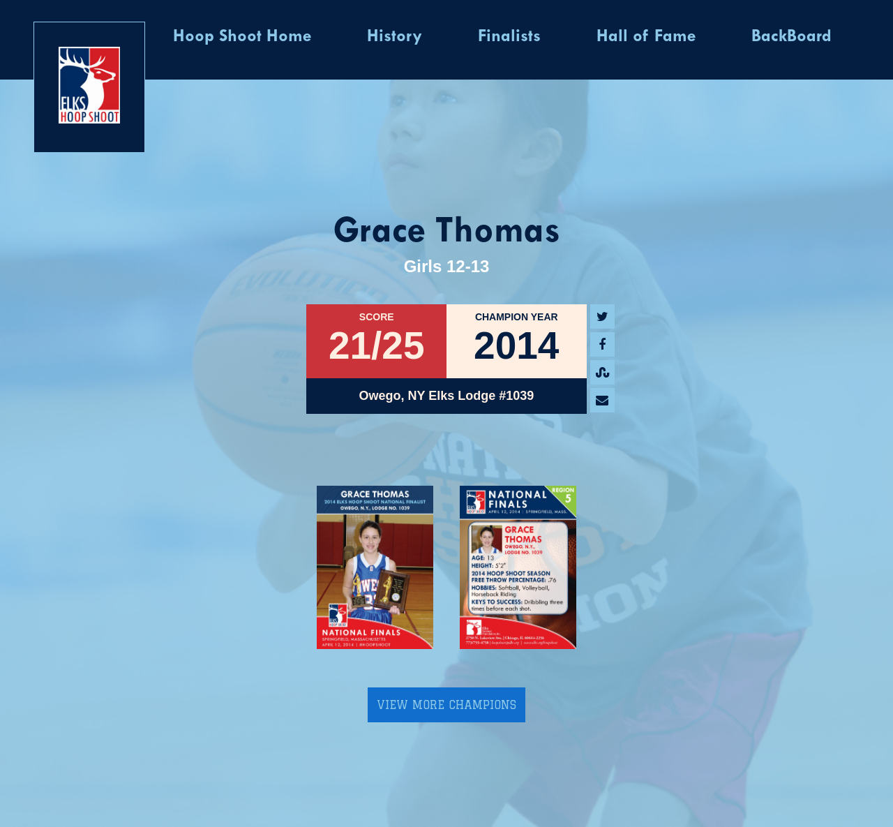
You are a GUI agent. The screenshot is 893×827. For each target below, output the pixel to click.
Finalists (509, 37)
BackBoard (791, 37)
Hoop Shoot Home (242, 37)
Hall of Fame (646, 37)
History (394, 37)
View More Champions (446, 705)
